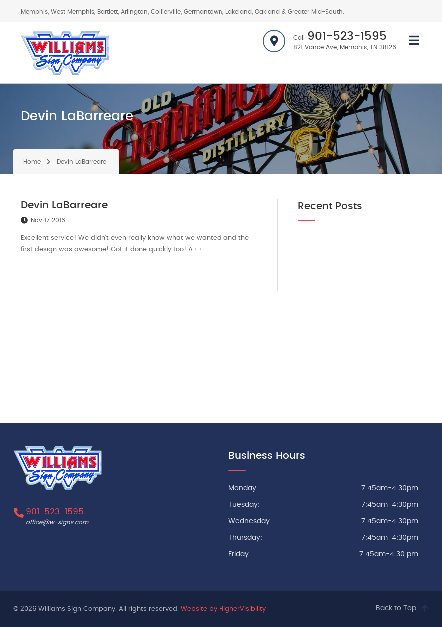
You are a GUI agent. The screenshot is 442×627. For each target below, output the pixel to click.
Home (32, 162)
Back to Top (396, 608)
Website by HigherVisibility (223, 609)
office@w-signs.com (57, 522)
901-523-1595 (347, 36)
